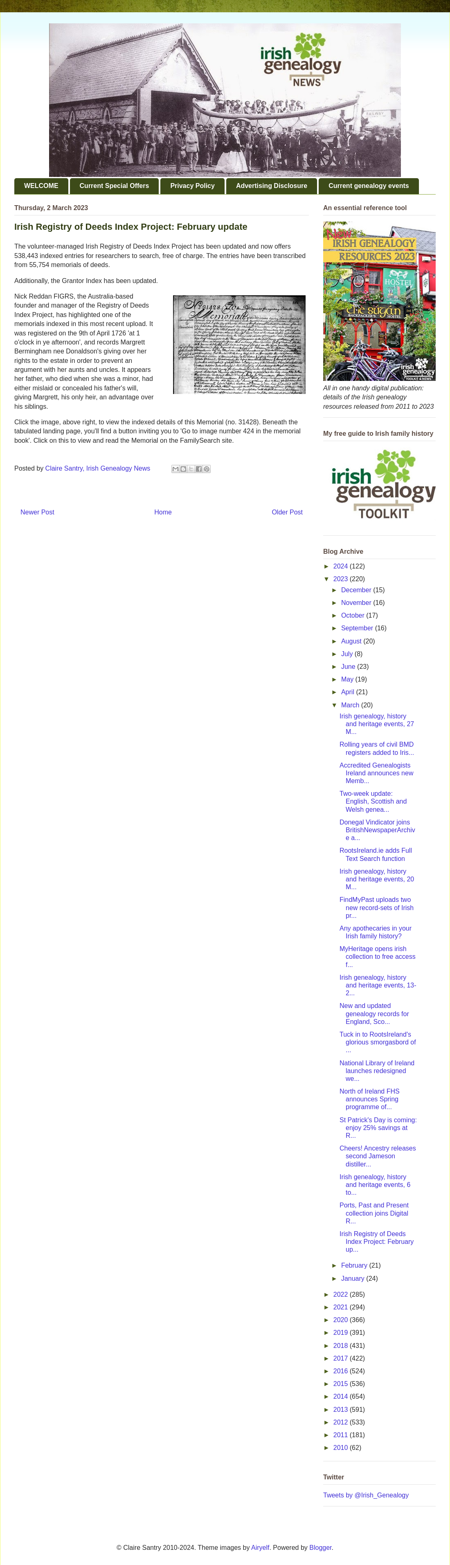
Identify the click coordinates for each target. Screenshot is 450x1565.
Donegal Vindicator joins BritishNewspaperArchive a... (377, 830)
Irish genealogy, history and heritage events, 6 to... (375, 1184)
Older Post (287, 512)
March (351, 705)
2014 (341, 1396)
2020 (341, 1319)
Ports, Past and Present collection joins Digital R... (374, 1213)
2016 (341, 1371)
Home (163, 512)
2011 (341, 1434)
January (353, 1278)
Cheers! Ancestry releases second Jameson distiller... (378, 1156)
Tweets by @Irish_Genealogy (366, 1495)
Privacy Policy (192, 185)
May (348, 679)
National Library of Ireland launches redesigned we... (377, 1071)
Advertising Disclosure (271, 185)
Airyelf (260, 1547)
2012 (341, 1422)
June (349, 666)
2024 (341, 566)
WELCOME (41, 185)
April (348, 692)
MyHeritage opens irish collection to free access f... (378, 956)
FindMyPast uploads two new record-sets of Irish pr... (377, 907)
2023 (341, 578)
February (355, 1265)
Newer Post (37, 512)
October (353, 615)
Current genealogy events (368, 185)
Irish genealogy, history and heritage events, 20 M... (377, 879)
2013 (341, 1409)
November (357, 602)
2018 (341, 1345)
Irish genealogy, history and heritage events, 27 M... (377, 724)
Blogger (320, 1547)
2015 (341, 1383)
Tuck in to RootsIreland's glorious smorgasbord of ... (378, 1042)
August (352, 641)
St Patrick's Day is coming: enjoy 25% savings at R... (378, 1128)
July (348, 653)
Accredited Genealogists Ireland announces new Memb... (376, 773)
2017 (341, 1358)
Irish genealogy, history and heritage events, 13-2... (378, 985)
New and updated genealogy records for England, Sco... (374, 1013)
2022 (341, 1294)
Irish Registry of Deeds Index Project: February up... (377, 1241)
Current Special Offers (114, 185)
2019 (341, 1332)
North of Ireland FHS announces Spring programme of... (370, 1099)
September (358, 628)
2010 (341, 1447)
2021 (341, 1307)
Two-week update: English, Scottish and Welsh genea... (373, 801)
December (357, 590)
